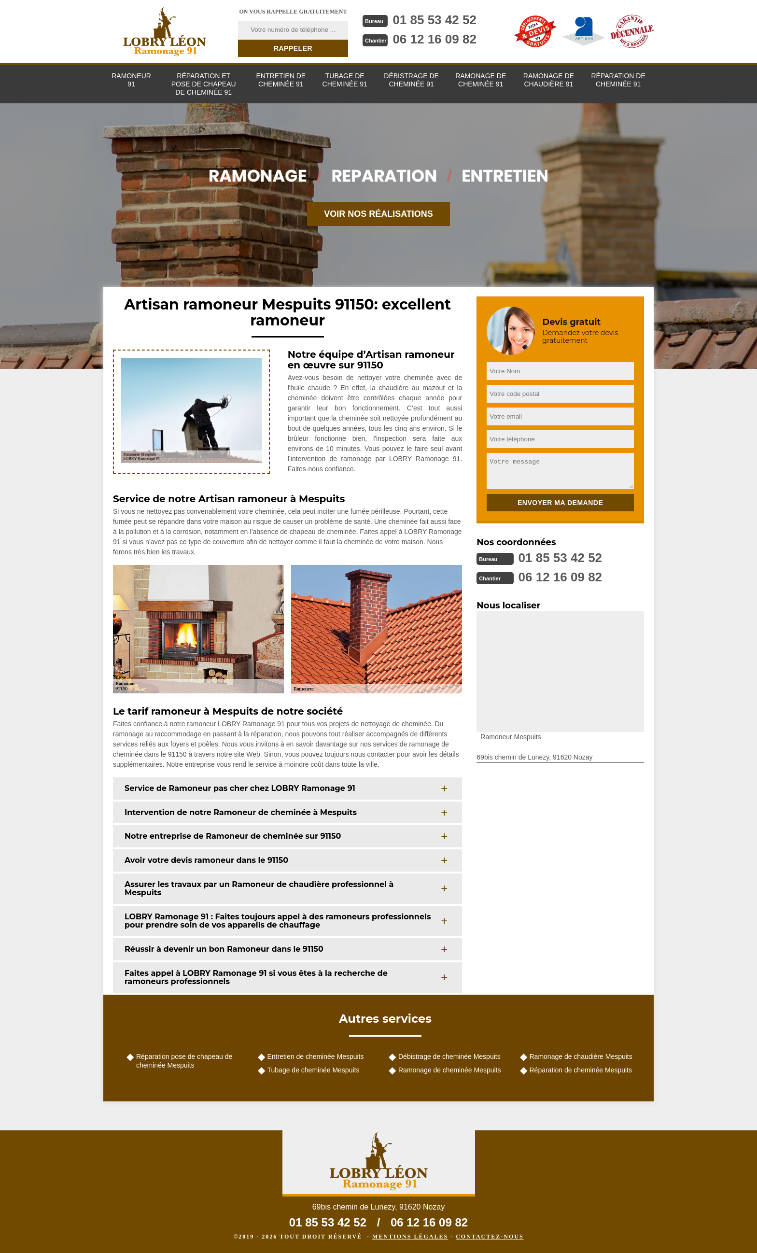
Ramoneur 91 (131, 80)
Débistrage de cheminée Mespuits (449, 1056)
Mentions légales (410, 1236)
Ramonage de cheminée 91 (480, 80)
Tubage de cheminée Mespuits (313, 1070)
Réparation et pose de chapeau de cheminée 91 (203, 84)
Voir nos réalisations (378, 214)
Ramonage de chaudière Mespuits (581, 1056)
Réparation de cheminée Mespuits (581, 1070)
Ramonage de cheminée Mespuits (449, 1070)
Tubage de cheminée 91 (344, 80)
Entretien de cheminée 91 (281, 80)
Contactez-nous (489, 1236)
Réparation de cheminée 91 (618, 80)
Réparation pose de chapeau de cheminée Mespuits (184, 1061)
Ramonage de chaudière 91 (548, 80)
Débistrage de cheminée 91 (411, 80)
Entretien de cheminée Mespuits (315, 1056)
